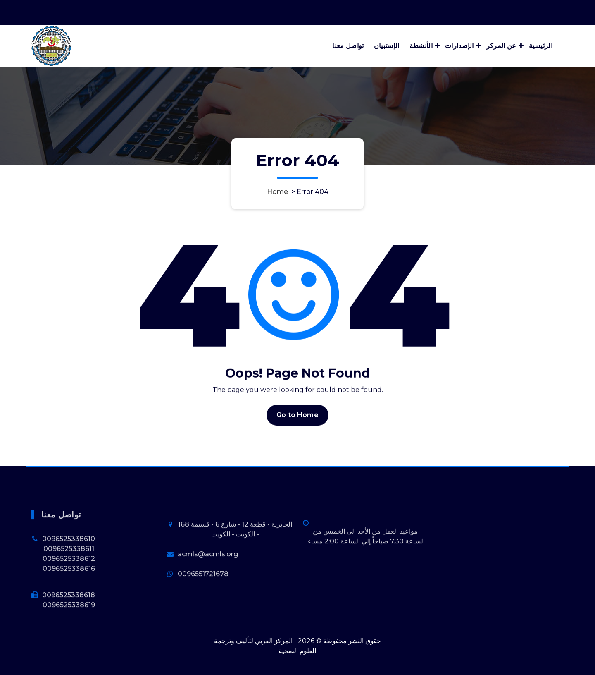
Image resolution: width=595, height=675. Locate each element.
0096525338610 (68, 573)
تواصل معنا (348, 46)
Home (277, 192)
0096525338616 (69, 602)
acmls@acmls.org (208, 588)
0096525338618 (68, 629)
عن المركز (501, 46)
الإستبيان (387, 46)
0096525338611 (68, 582)
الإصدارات (459, 46)
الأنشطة (421, 46)
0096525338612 (69, 592)
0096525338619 (69, 639)
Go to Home (297, 427)
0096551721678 (203, 608)
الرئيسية (540, 46)
